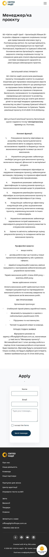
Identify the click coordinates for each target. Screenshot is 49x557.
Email (24, 400)
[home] (8, 3)
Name (24, 389)
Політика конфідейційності (24, 552)
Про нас (6, 463)
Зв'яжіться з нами (10, 519)
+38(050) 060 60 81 (10, 528)
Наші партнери (9, 476)
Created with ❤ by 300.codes (24, 544)
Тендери (6, 508)
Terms (26, 425)
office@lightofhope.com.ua (14, 523)
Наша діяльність (9, 467)
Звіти (4, 499)
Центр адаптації (9, 487)
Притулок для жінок (11, 483)
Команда (6, 472)
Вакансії (6, 503)
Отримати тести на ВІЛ (12, 492)
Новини (6, 512)
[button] (45, 3)
